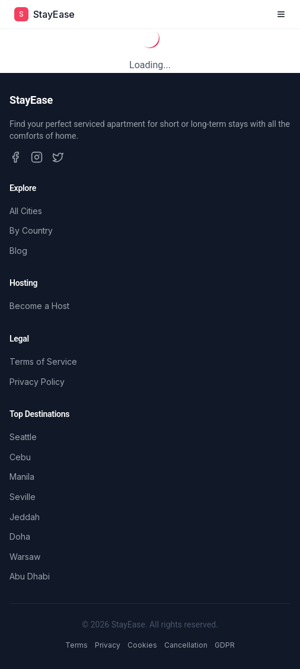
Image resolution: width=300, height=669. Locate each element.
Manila (21, 477)
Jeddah (24, 517)
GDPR (225, 645)
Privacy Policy (37, 382)
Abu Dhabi (29, 576)
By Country (31, 230)
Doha (19, 536)
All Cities (25, 211)
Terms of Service (43, 361)
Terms (76, 645)
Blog (18, 251)
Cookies (142, 645)
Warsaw (24, 557)
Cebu (20, 457)
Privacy (107, 645)
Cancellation (186, 645)
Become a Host (39, 306)
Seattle (23, 437)
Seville (22, 497)
